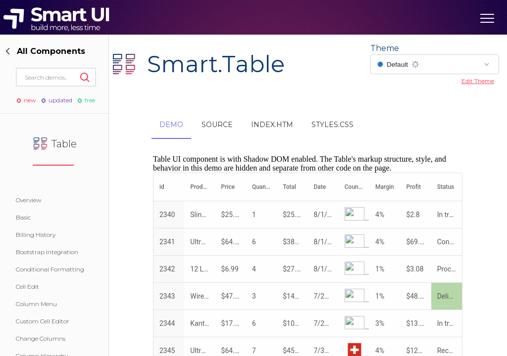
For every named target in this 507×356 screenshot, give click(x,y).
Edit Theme (477, 81)
